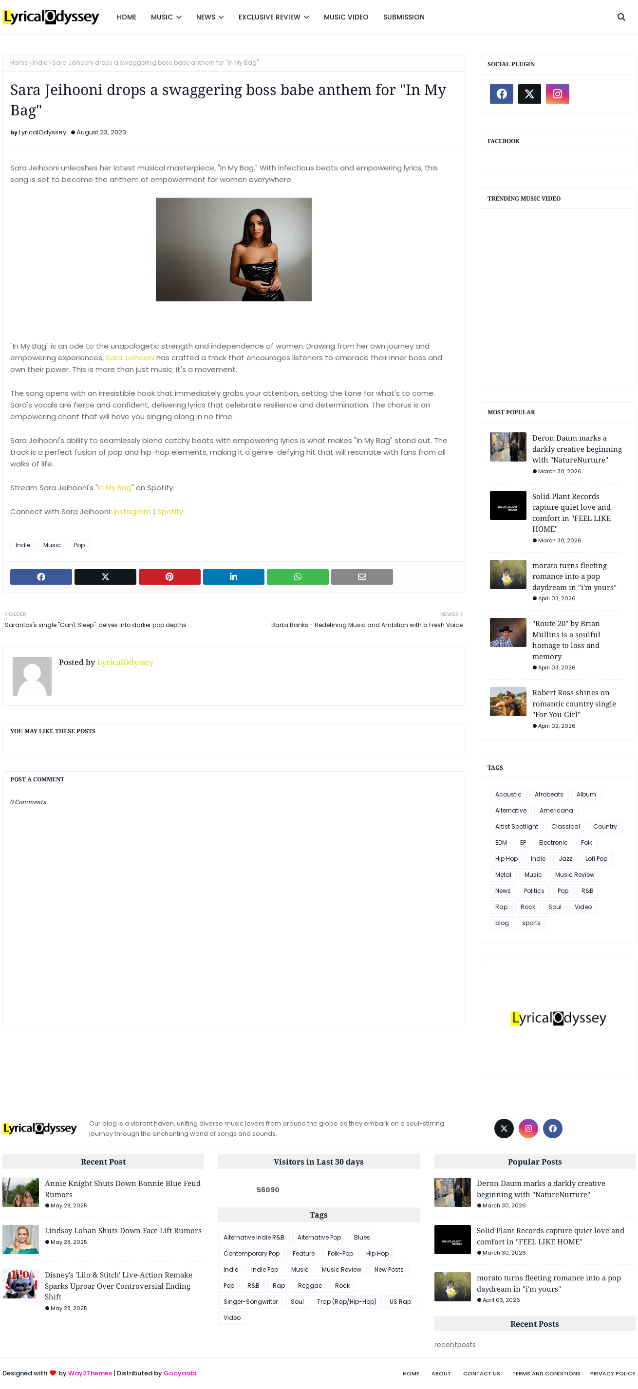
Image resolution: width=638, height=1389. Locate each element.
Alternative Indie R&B (254, 1237)
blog (502, 923)
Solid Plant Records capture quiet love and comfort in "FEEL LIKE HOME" (571, 512)
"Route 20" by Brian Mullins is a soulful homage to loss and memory (566, 639)
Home (19, 62)
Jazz (565, 858)
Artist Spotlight (516, 826)
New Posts (389, 1269)
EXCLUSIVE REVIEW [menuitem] (269, 17)
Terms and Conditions (546, 1373)
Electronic (553, 842)
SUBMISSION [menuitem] (404, 17)
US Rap (400, 1301)
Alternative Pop (319, 1237)
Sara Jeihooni (130, 357)
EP (523, 842)
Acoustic (508, 794)
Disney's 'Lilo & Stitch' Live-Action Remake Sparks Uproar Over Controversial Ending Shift (118, 1285)
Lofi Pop (596, 858)
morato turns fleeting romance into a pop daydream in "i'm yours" (574, 576)
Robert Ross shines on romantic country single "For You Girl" (574, 703)
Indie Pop (264, 1269)
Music (52, 545)
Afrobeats (549, 794)
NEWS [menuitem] (205, 17)
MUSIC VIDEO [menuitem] (346, 17)
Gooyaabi (180, 1373)
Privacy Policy (613, 1373)
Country (605, 826)
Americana (556, 810)
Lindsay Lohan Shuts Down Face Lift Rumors (123, 1230)
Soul (555, 907)
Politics (534, 891)
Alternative (510, 810)
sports (531, 923)
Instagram (132, 511)
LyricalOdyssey (42, 132)
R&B (588, 891)
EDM (501, 842)
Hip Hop (506, 858)
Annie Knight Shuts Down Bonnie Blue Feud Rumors (123, 1188)
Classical (565, 826)
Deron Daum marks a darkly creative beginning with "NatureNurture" (577, 448)
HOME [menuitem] (126, 17)
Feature (304, 1253)
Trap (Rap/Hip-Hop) (346, 1301)
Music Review (575, 874)
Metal (503, 874)
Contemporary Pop (252, 1253)
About (441, 1373)
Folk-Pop (340, 1253)
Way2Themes (90, 1373)
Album (586, 794)
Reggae (310, 1285)
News (503, 891)
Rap (501, 907)
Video (583, 907)
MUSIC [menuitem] (162, 17)
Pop (79, 545)
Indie (40, 62)
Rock (528, 907)
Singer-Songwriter (251, 1301)
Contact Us (481, 1373)
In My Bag (114, 487)
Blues (362, 1237)
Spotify (170, 511)
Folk (586, 842)
